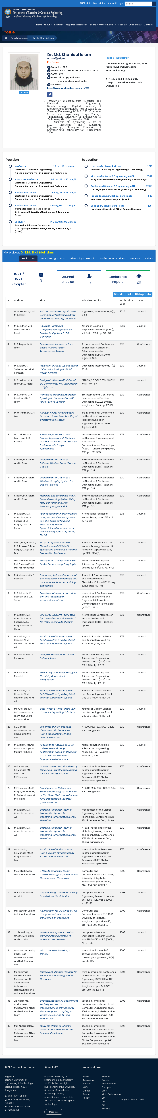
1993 (149, 196)
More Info (54, 1111)
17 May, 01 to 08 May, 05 (63, 221)
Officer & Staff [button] (106, 24)
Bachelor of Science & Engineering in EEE (113, 186)
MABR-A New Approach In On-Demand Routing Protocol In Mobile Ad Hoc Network (56, 936)
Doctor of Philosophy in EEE (106, 166)
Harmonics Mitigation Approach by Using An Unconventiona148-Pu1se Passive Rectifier (57, 398)
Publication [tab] (28, 258)
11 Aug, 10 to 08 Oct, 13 (64, 192)
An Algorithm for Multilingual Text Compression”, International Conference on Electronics (58, 914)
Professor (20, 166)
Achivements (109, 1083)
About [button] (47, 24)
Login (120, 3)
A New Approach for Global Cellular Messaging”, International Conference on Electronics (58, 874)
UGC (104, 1101)
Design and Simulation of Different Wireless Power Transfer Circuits (58, 463)
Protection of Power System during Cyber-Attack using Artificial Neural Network (59, 369)
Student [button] (121, 24)
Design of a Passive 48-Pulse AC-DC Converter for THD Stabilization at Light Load (58, 384)
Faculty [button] (92, 24)
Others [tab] (149, 258)
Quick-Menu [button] (135, 24)
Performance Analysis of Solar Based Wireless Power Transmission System (56, 348)
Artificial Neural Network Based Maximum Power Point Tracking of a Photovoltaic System (58, 416)
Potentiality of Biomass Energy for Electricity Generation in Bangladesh (58, 676)
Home (39, 24)
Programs (70, 24)
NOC (85, 1087)
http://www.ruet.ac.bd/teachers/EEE (68, 88)
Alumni (112, 3)
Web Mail (99, 3)
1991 (150, 205)
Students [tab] (135, 258)
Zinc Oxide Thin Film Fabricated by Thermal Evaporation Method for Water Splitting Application (57, 618)
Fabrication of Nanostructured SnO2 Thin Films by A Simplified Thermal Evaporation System (57, 640)
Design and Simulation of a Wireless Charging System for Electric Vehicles (56, 481)
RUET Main (85, 3)
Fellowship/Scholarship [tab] (82, 258)
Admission (88, 1080)
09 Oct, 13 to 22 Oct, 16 (63, 179)
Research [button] (81, 24)
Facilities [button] (57, 24)
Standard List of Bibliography (132, 294)
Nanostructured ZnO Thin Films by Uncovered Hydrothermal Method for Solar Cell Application (58, 770)
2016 (149, 166)
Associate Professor (26, 179)
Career (86, 1090)
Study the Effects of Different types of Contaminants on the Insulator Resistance (56, 1029)
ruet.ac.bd (13, 1110)
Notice (86, 1097)
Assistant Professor (26, 192)
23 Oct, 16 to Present (64, 166)
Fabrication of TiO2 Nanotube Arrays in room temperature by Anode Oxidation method (57, 853)
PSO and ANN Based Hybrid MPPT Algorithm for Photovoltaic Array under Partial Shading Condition (58, 315)
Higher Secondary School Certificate (111, 196)
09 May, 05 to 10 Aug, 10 (63, 205)
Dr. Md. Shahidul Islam (43, 38)
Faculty (87, 1083)
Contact (148, 24)
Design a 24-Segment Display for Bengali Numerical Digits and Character (58, 975)
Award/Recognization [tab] (52, 258)
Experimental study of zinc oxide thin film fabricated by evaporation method (58, 597)
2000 (149, 186)
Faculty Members (19, 38)
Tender (86, 1094)
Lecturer (20, 221)
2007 (149, 176)
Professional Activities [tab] (112, 258)
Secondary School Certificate (108, 205)
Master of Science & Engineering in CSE (112, 176)
